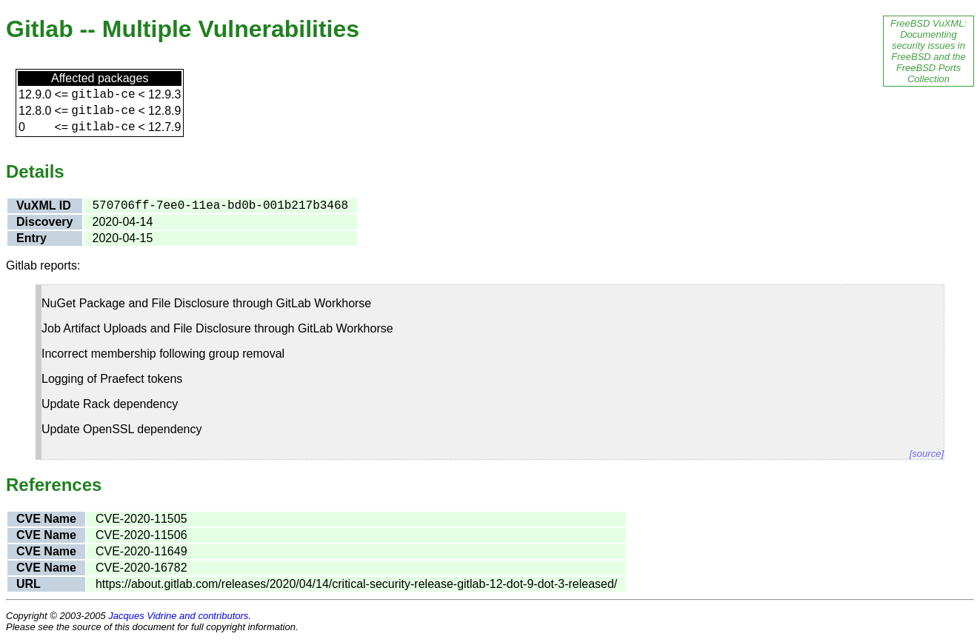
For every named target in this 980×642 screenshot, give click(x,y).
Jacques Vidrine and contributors (178, 615)
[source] (927, 453)
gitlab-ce (103, 94)
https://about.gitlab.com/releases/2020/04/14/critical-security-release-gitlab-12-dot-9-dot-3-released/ (356, 584)
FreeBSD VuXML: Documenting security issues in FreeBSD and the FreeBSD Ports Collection (928, 51)
